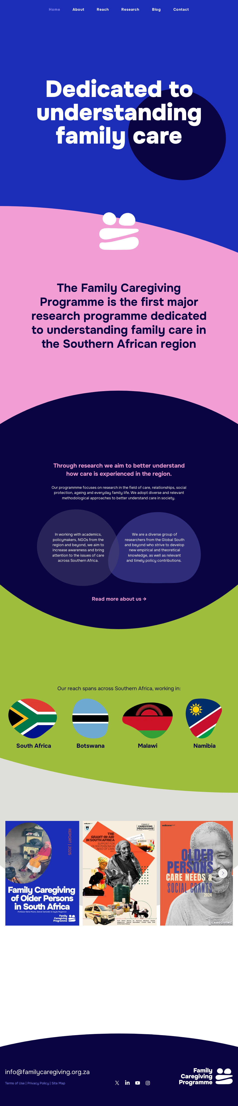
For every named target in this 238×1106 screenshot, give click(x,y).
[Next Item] (223, 873)
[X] (117, 1083)
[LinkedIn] (127, 1083)
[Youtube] (137, 1083)
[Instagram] (148, 1083)
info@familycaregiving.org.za (47, 1072)
